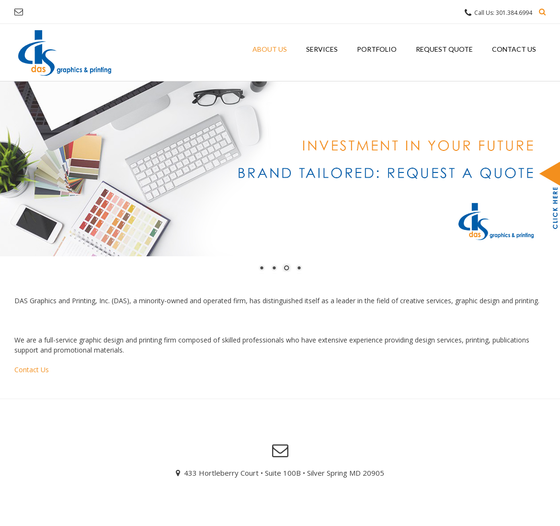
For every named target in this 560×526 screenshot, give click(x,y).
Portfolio (377, 49)
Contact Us (514, 49)
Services (322, 49)
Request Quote (444, 49)
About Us (269, 49)
